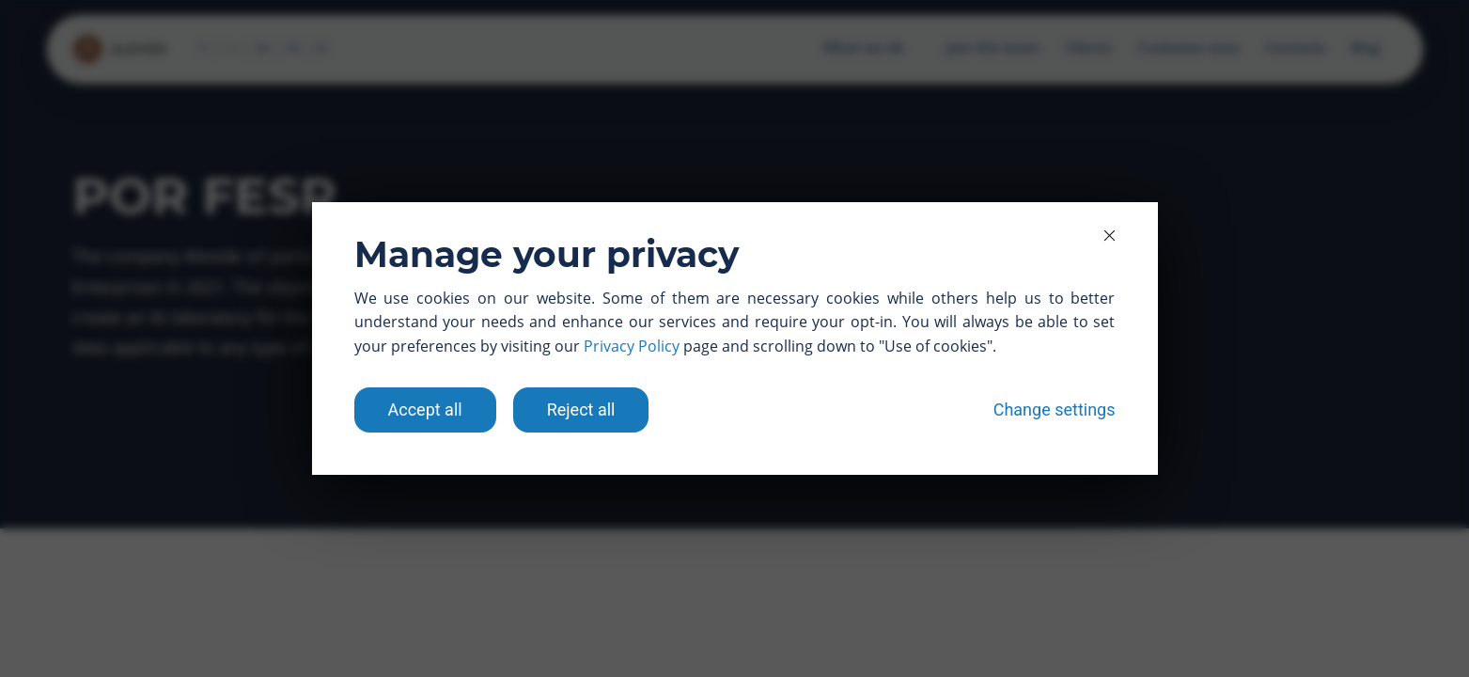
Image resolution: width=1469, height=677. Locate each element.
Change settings (1054, 409)
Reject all (581, 409)
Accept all (425, 409)
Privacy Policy (632, 346)
